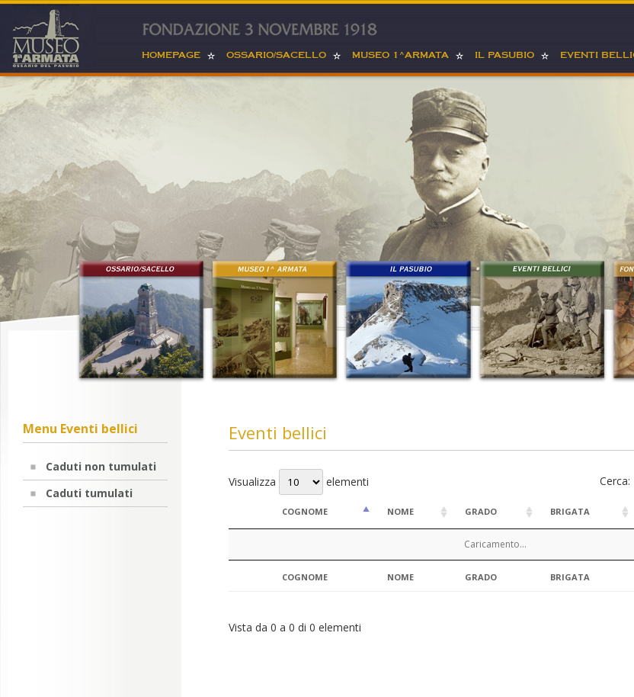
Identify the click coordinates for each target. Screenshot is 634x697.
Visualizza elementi (299, 481)
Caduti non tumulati (101, 466)
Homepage (171, 55)
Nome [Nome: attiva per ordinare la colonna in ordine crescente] (400, 511)
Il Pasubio (504, 55)
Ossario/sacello (276, 55)
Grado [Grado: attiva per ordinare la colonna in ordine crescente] (481, 511)
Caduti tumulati (89, 493)
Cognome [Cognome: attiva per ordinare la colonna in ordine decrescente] (305, 511)
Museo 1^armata (400, 55)
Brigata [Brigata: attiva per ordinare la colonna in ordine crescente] (570, 511)
